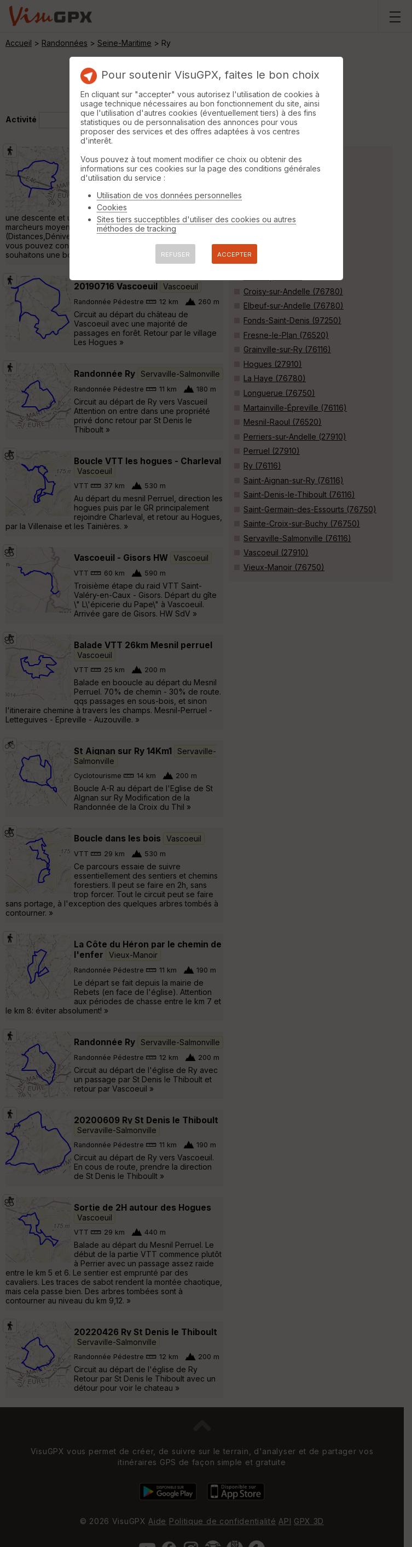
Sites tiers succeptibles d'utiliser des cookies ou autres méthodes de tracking (196, 224)
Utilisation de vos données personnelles (169, 195)
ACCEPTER (234, 254)
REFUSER (175, 254)
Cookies (112, 207)
